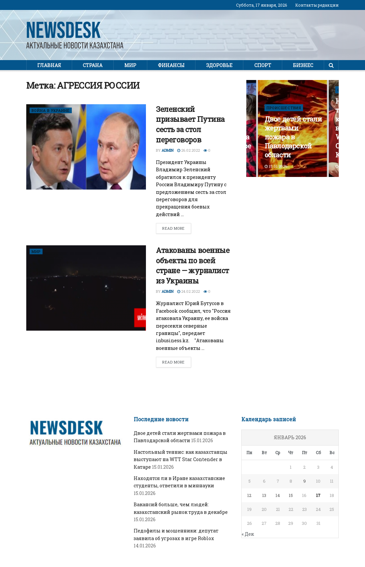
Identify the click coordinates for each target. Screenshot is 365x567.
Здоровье (219, 65)
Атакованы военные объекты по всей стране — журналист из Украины (193, 265)
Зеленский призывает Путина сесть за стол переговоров (190, 124)
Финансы (171, 65)
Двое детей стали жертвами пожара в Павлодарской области (293, 137)
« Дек (248, 534)
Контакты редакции (317, 5)
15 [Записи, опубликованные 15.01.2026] (291, 495)
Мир (130, 65)
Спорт (262, 65)
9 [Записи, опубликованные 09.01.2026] (304, 481)
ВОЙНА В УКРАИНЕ (51, 110)
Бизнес (303, 65)
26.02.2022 (188, 150)
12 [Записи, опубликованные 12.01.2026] (249, 495)
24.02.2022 (188, 291)
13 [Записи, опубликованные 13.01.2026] (264, 495)
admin (168, 150)
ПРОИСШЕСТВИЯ (284, 107)
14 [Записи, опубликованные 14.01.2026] (278, 495)
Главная (49, 65)
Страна (92, 65)
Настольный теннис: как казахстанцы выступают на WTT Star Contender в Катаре (180, 459)
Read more (173, 228)
